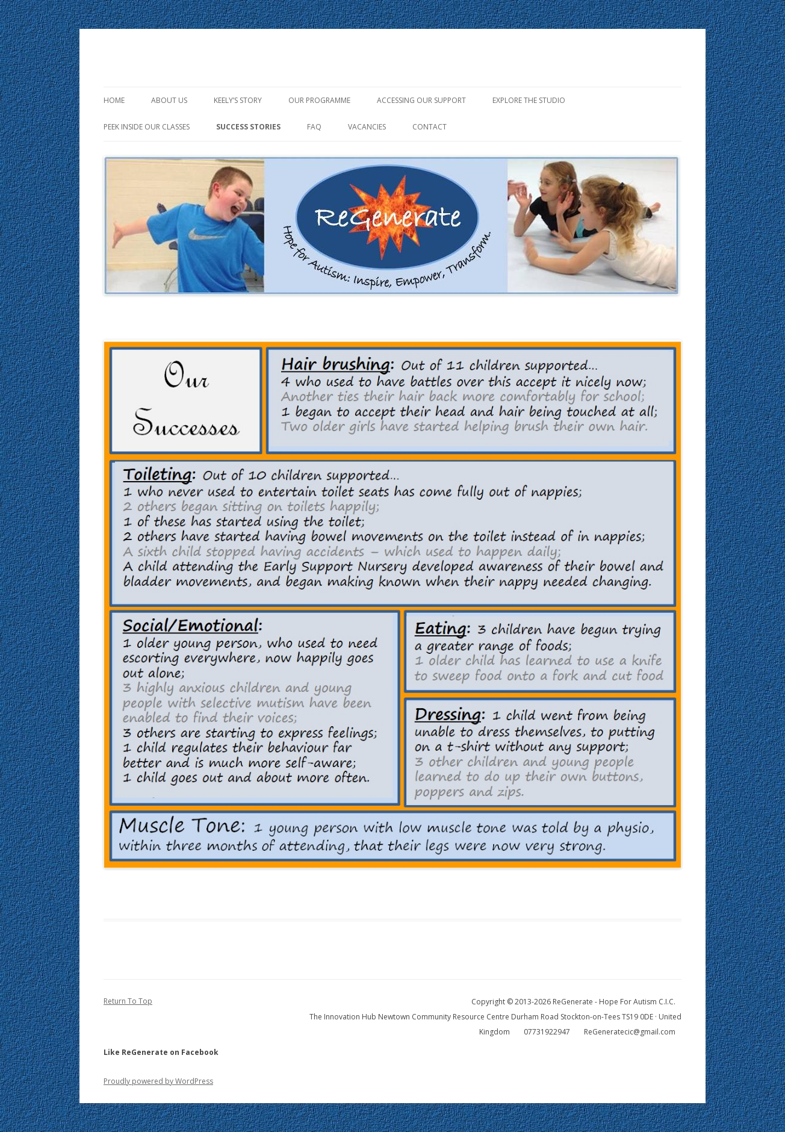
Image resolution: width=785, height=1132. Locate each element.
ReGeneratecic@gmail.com (629, 1032)
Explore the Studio (528, 100)
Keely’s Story (238, 100)
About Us (169, 100)
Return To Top (128, 1001)
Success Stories (248, 127)
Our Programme (319, 100)
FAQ (314, 127)
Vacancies (367, 127)
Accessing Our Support (421, 100)
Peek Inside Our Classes (147, 127)
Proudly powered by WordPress (158, 1081)
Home (114, 100)
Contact (429, 127)
